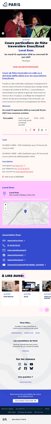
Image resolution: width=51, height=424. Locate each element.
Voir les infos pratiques (25, 67)
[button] (25, 211)
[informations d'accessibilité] (36, 130)
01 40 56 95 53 (23, 168)
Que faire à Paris (19, 419)
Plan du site (38, 412)
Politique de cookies (25, 412)
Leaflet (30, 224)
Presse (47, 409)
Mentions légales (7, 409)
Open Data (12, 412)
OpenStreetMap (40, 224)
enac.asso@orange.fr (24, 172)
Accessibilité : (29, 409)
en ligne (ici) (18, 165)
